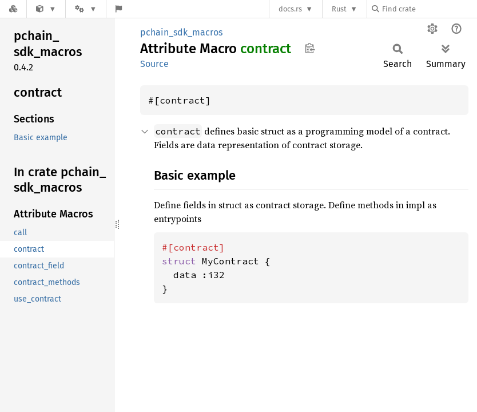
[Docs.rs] (13, 9)
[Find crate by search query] (429, 9)
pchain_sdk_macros (181, 32)
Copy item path (309, 48)
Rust (339, 9)
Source (154, 63)
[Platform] (86, 9)
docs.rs (290, 9)
